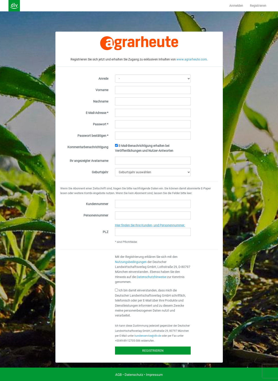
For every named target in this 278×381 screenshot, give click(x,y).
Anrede (103, 78)
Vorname (102, 90)
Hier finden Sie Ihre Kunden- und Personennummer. (150, 225)
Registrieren (258, 5)
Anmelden (236, 5)
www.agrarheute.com (191, 59)
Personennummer (96, 215)
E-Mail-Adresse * (97, 113)
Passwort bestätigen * (92, 135)
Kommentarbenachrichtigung (87, 147)
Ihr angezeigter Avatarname (89, 161)
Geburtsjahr (100, 172)
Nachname (100, 101)
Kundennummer (97, 204)
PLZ (105, 232)
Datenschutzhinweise (151, 277)
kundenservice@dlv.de (147, 335)
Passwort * (100, 124)
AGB (118, 375)
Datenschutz (134, 375)
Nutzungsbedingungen (131, 262)
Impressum (154, 375)
